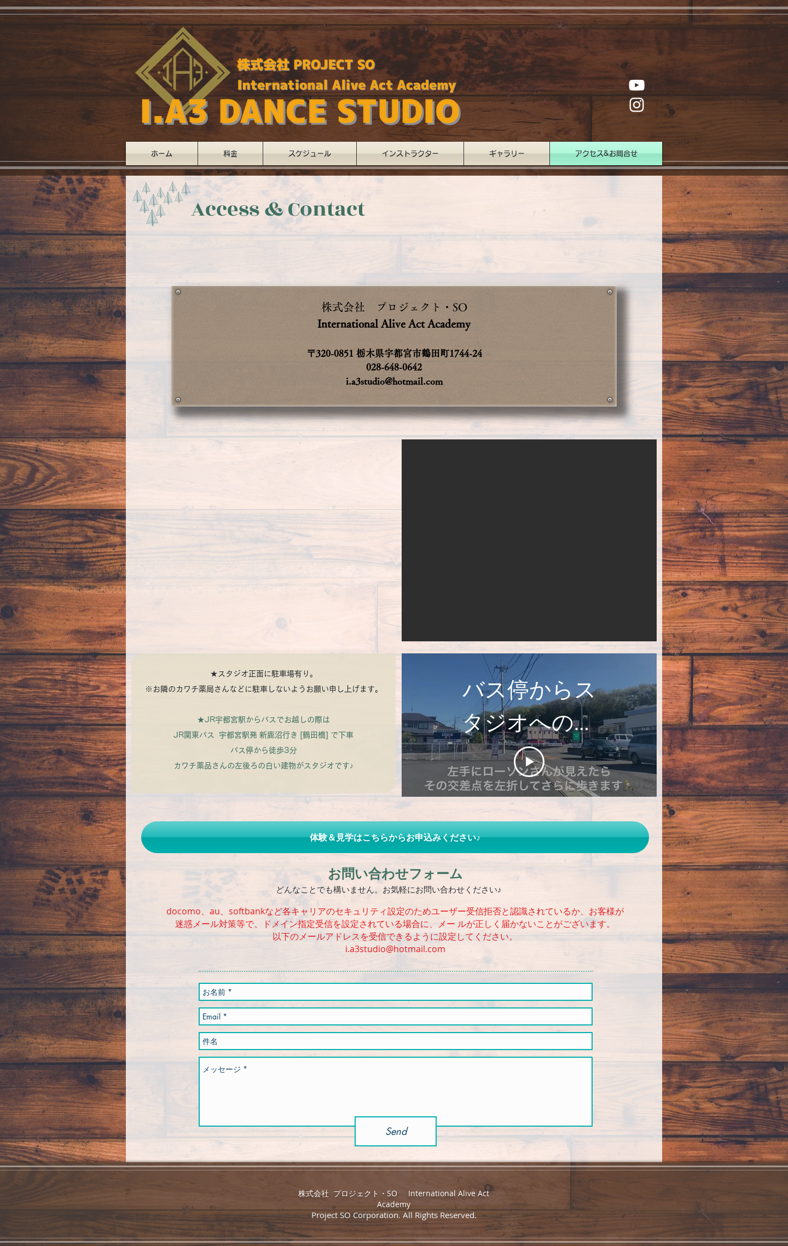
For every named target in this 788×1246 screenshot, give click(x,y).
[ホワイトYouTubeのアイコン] (636, 85)
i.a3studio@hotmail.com (394, 381)
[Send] (396, 1131)
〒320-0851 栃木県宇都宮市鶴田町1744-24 (394, 353)
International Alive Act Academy (394, 323)
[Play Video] (529, 761)
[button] (529, 540)
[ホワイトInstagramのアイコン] (636, 104)
